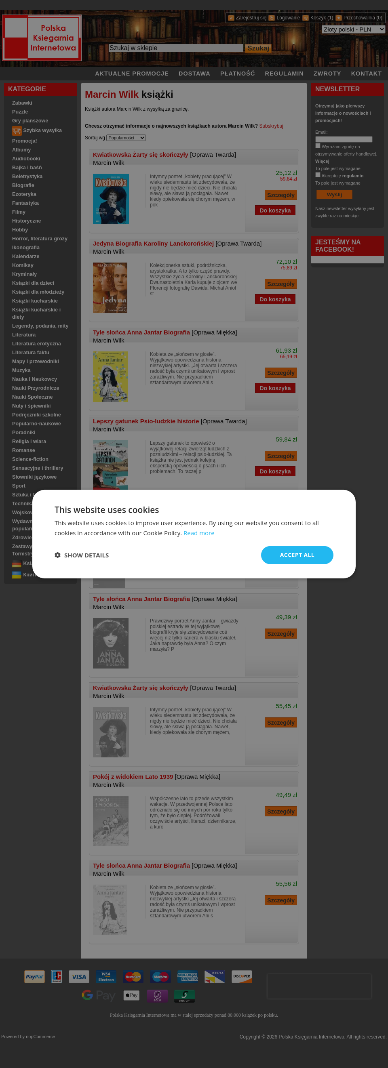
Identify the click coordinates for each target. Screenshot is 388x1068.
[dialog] (194, 534)
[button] (82, 555)
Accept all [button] (297, 555)
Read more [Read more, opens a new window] (199, 533)
